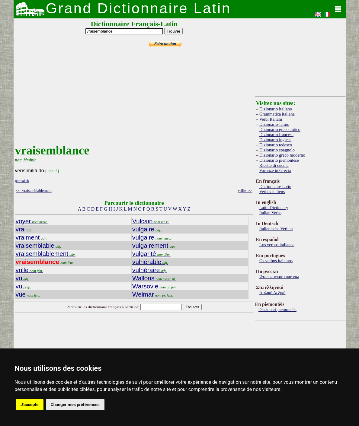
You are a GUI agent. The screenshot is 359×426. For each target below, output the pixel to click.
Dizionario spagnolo (277, 150)
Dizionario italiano (275, 108)
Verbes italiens (272, 191)
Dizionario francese (276, 134)
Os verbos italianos (276, 260)
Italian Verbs (270, 212)
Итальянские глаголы (279, 276)
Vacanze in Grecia (275, 170)
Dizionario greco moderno (282, 155)
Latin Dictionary (273, 207)
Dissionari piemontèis (277, 309)
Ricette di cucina (274, 165)
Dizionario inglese (275, 139)
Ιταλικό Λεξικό (272, 292)
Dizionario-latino (274, 124)
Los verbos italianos (276, 244)
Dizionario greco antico (279, 129)
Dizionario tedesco (275, 144)
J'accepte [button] (30, 404)
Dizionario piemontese (279, 160)
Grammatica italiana (277, 114)
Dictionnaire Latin (275, 186)
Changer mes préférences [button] (75, 404)
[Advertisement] (133, 101)
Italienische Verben (276, 228)
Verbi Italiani (270, 119)
